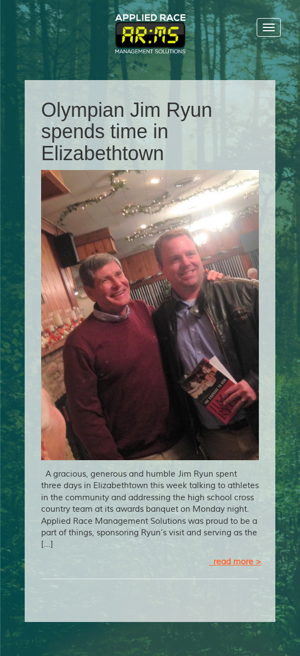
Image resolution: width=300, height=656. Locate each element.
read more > (235, 562)
